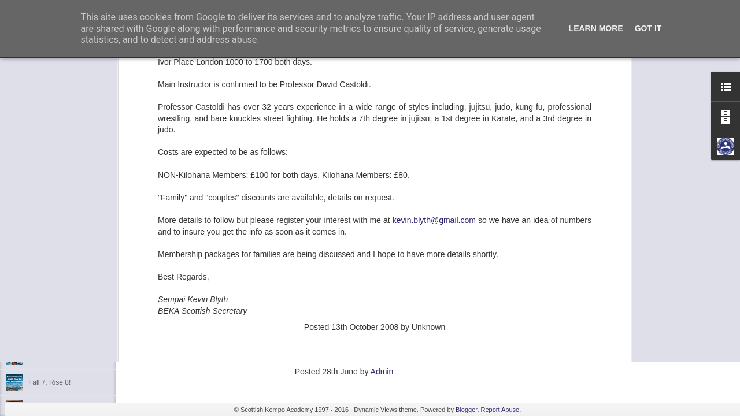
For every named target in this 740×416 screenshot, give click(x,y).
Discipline (43, 304)
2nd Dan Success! (56, 174)
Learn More (596, 28)
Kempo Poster (50, 278)
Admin (382, 371)
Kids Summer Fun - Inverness (74, 330)
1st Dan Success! (55, 226)
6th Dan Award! (52, 200)
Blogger (466, 409)
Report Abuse (500, 409)
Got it (648, 28)
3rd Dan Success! (55, 252)
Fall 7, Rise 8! (49, 382)
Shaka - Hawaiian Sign (63, 356)
